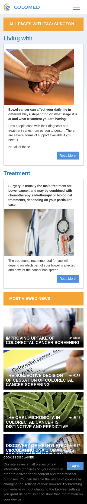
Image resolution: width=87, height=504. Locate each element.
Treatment (16, 173)
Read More (68, 155)
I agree (75, 466)
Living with (17, 38)
